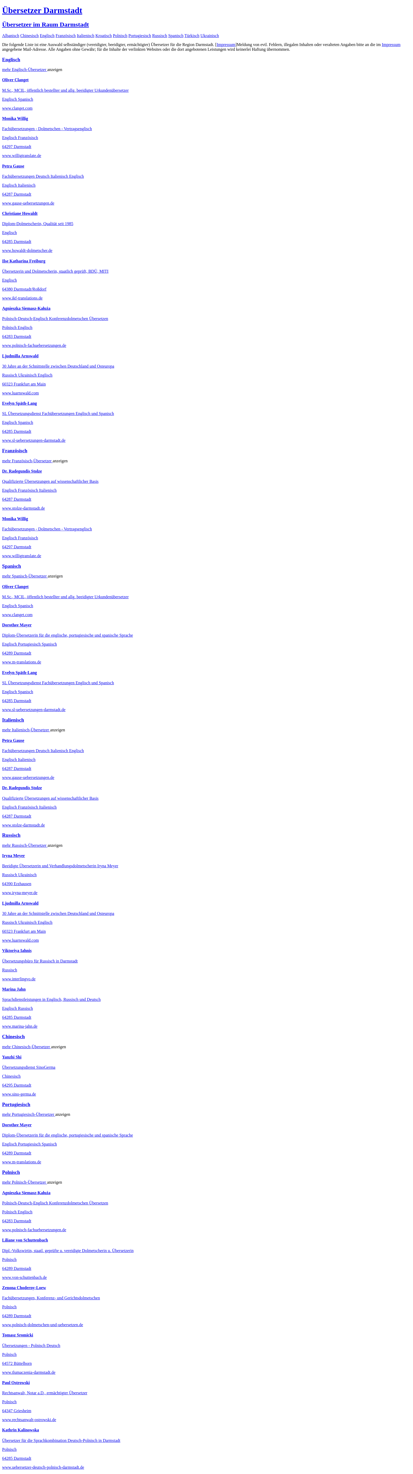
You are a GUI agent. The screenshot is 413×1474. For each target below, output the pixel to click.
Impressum (226, 44)
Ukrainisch (209, 35)
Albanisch (10, 35)
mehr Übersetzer (24, 69)
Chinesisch (29, 35)
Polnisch (120, 35)
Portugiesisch (140, 35)
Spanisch (176, 35)
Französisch (66, 35)
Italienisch (86, 35)
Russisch (159, 35)
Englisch (47, 35)
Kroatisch (103, 35)
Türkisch (191, 35)
